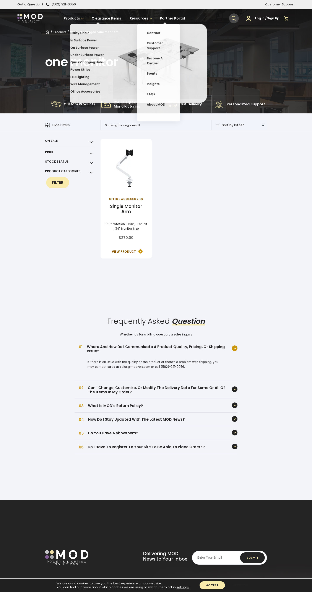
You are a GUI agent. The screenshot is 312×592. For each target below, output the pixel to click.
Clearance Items (115, 20)
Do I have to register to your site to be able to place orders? (146, 447)
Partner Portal (176, 20)
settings (183, 587)
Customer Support (280, 4)
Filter (57, 182)
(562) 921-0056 (61, 4)
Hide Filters (57, 125)
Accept (212, 585)
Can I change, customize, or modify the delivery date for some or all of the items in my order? (156, 390)
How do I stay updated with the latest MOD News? (136, 419)
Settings (240, 585)
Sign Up (273, 20)
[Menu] (293, 20)
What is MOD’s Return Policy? (115, 405)
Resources (145, 20)
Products (83, 20)
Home (47, 32)
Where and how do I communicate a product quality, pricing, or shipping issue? (156, 349)
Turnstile (199, 570)
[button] (234, 20)
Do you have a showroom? (113, 433)
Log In (260, 20)
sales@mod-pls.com (135, 367)
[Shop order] (243, 125)
